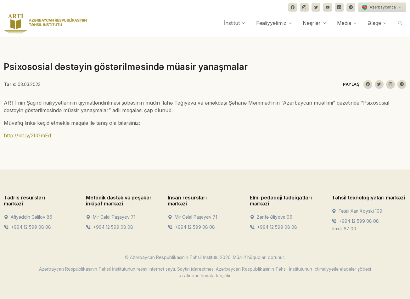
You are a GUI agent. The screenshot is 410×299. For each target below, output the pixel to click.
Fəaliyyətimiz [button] (271, 23)
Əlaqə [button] (374, 23)
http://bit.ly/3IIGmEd (27, 135)
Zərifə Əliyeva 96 (271, 217)
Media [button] (344, 23)
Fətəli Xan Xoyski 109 (357, 211)
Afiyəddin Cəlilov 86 (28, 217)
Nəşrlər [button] (312, 23)
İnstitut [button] (232, 23)
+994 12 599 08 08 (27, 227)
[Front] (45, 23)
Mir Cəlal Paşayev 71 (110, 217)
